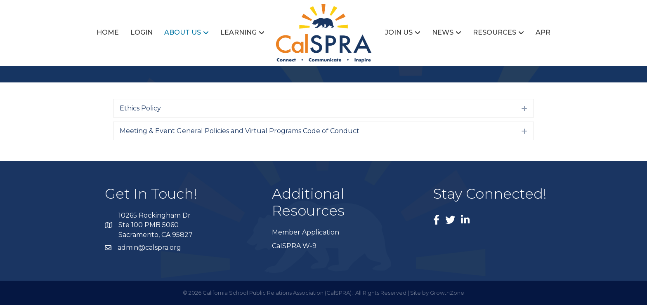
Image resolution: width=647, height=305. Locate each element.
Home (108, 32)
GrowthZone (447, 292)
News (442, 32)
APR (543, 32)
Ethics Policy (140, 108)
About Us (182, 32)
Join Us (399, 32)
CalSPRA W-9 (294, 246)
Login (141, 32)
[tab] (323, 108)
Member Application (305, 232)
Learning (238, 32)
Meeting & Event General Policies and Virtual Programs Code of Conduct (239, 131)
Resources (494, 32)
